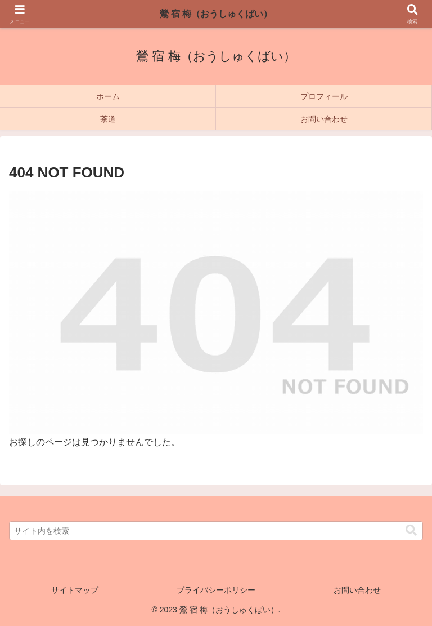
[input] (216, 530)
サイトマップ (74, 589)
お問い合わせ (357, 589)
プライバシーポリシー (216, 589)
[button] (411, 530)
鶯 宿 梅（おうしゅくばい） (216, 14)
